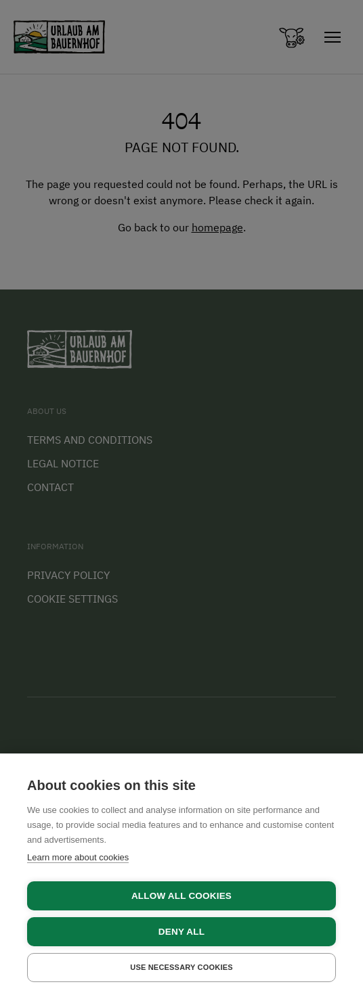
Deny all (181, 932)
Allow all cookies (181, 896)
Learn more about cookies (78, 857)
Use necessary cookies (181, 967)
